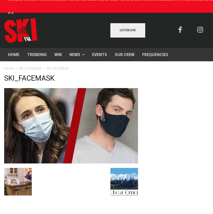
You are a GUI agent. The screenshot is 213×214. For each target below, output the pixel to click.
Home (9, 68)
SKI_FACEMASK (30, 68)
